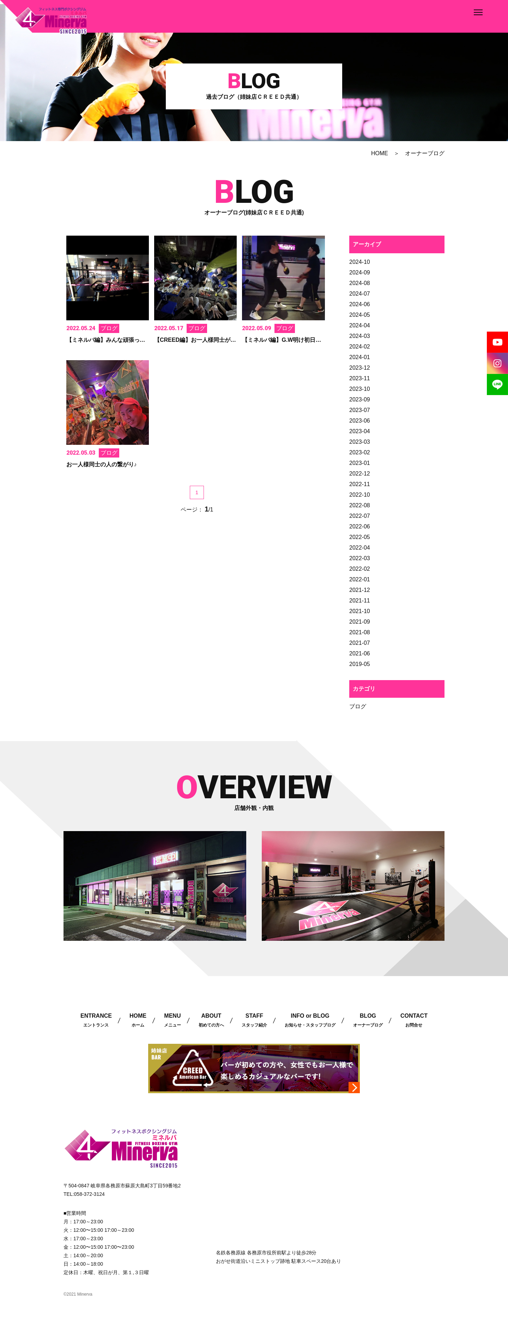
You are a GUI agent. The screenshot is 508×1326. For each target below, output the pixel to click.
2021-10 (359, 611)
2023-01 (359, 463)
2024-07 (359, 294)
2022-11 (359, 484)
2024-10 (359, 262)
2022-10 (359, 495)
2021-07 (359, 643)
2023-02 (359, 452)
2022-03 (359, 558)
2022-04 (359, 548)
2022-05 (359, 537)
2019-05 (359, 664)
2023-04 (359, 431)
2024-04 (359, 325)
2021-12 (359, 590)
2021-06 (359, 653)
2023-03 (359, 442)
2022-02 (359, 569)
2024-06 (359, 304)
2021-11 (359, 601)
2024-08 (359, 283)
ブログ (357, 706)
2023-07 (359, 410)
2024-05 (359, 315)
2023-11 (359, 378)
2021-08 (359, 632)
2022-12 (359, 474)
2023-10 (359, 389)
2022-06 (359, 526)
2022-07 (359, 516)
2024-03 (359, 336)
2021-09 (359, 622)
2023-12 (359, 368)
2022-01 (359, 579)
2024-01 (359, 357)
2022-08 (359, 505)
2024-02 (359, 347)
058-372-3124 (89, 1194)
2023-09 (359, 399)
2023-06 (359, 421)
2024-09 (359, 273)
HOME (379, 153)
